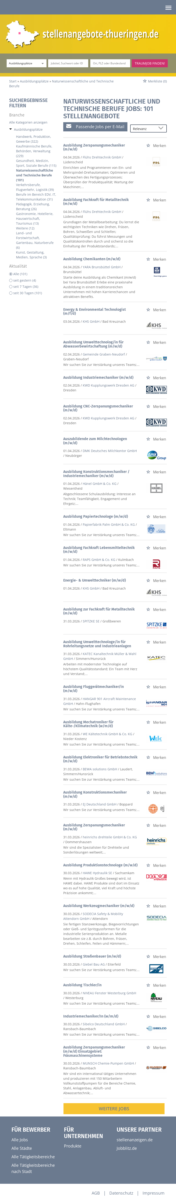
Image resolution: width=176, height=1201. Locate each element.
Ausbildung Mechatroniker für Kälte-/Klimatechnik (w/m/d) (88, 724)
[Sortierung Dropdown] (161, 129)
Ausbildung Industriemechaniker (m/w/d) (98, 377)
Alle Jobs (19, 1139)
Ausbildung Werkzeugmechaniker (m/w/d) (98, 906)
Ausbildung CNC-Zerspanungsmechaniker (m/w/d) (98, 408)
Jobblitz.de (127, 1148)
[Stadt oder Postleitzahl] (110, 63)
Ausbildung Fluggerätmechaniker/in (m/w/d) (93, 688)
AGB (96, 1193)
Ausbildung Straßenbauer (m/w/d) (92, 956)
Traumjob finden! (150, 63)
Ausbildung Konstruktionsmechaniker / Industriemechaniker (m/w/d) (96, 473)
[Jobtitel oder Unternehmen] (68, 63)
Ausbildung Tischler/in (82, 985)
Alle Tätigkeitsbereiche (33, 1156)
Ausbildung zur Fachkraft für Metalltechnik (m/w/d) (99, 611)
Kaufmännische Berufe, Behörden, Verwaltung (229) (34, 151)
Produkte (72, 1146)
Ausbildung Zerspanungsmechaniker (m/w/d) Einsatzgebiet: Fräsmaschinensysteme (94, 1051)
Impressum (154, 1193)
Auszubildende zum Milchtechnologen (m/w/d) (95, 441)
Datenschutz (121, 1193)
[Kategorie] (22, 63)
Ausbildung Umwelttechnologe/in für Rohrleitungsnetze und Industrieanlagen (97, 644)
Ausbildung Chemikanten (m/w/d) (91, 259)
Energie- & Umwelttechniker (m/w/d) (94, 580)
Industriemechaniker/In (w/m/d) (90, 1016)
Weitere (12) (25, 228)
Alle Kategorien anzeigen (28, 122)
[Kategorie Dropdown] (42, 63)
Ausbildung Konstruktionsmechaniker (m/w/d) (95, 794)
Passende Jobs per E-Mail (95, 126)
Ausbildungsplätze (28, 129)
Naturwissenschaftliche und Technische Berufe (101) (34, 175)
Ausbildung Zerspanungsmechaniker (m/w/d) (94, 147)
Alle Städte (21, 1148)
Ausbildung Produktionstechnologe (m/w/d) (100, 865)
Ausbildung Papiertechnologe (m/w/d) (95, 516)
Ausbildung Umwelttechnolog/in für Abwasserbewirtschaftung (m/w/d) (93, 344)
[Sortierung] (144, 129)
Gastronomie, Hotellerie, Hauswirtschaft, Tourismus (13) (34, 219)
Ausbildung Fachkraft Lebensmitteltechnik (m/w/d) (99, 549)
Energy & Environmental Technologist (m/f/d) (94, 311)
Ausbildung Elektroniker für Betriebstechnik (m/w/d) (100, 759)
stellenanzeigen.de (135, 1139)
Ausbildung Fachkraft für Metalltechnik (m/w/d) (96, 202)
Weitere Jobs (114, 1108)
